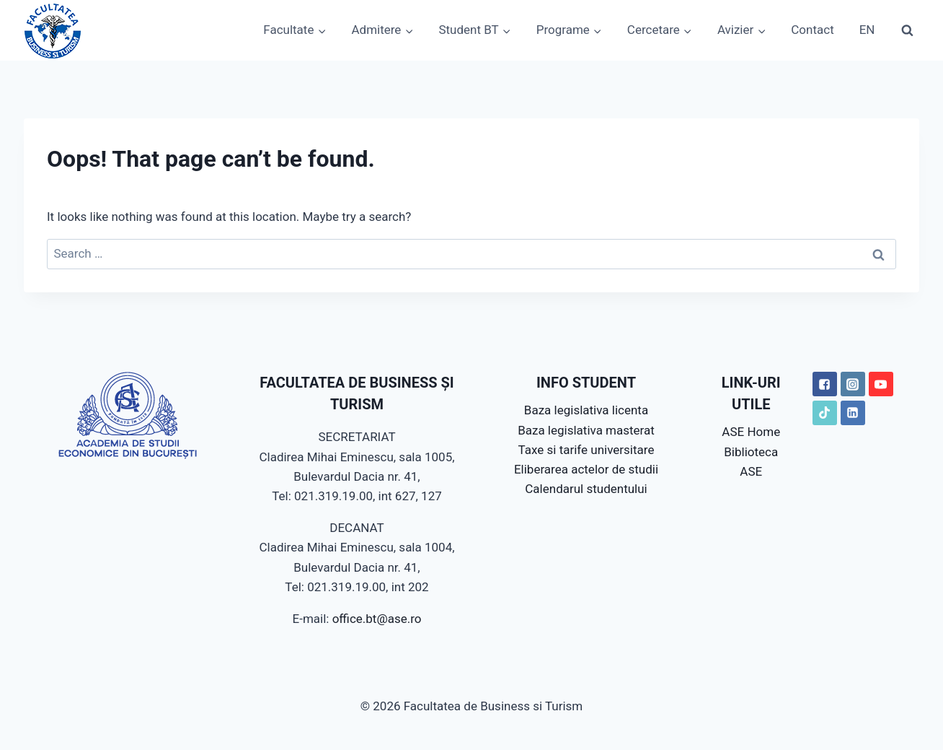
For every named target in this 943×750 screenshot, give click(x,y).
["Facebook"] (825, 384)
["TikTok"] (825, 413)
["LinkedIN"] (853, 413)
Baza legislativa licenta (586, 410)
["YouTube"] (881, 384)
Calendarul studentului (586, 488)
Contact (812, 29)
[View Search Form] (907, 30)
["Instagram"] (853, 384)
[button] (321, 30)
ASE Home (751, 431)
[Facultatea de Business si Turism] (52, 30)
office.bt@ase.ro (377, 618)
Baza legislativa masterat (586, 430)
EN (867, 29)
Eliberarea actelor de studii (586, 469)
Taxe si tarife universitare (586, 449)
